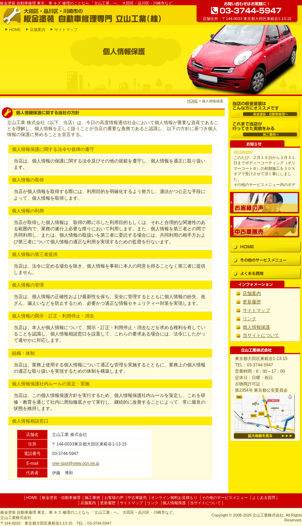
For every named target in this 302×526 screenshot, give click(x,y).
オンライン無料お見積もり (174, 497)
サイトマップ (66, 29)
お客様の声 (265, 203)
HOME (15, 29)
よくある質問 (265, 273)
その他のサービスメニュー (265, 260)
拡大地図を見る (265, 436)
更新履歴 (252, 301)
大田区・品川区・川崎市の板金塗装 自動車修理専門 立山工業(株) (81, 15)
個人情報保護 (256, 327)
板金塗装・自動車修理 (61, 497)
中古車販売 (265, 227)
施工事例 (92, 497)
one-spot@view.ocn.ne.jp (75, 463)
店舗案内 (37, 29)
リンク (249, 318)
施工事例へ (265, 129)
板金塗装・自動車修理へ (265, 109)
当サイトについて (261, 335)
